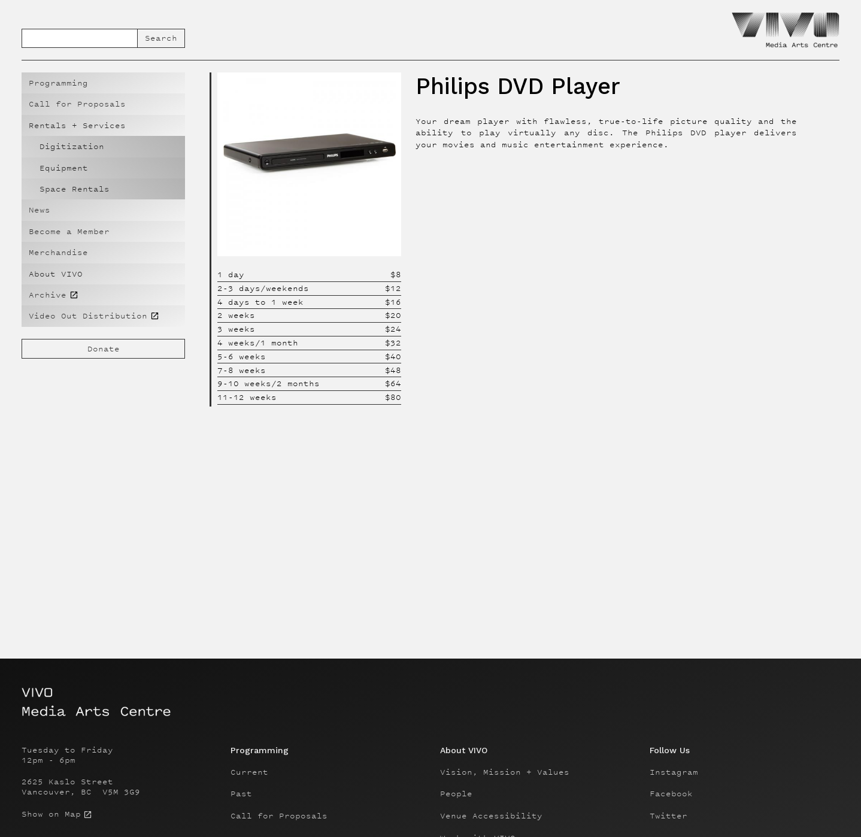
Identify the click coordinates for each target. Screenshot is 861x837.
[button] (103, 125)
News (39, 210)
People (456, 794)
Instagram (674, 772)
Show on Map (51, 814)
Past (241, 794)
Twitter (668, 816)
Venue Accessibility (491, 816)
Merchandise (58, 252)
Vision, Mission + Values (504, 772)
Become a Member (69, 231)
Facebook (671, 794)
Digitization (72, 146)
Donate (103, 349)
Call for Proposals (77, 104)
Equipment (64, 168)
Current (249, 772)
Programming (58, 83)
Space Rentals (75, 189)
